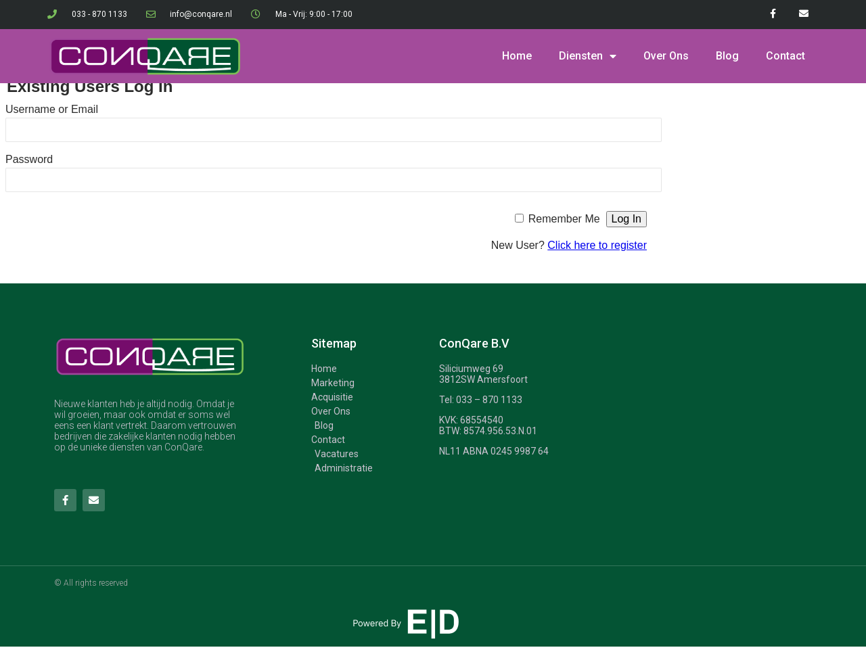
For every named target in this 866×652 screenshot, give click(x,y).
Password (29, 159)
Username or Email (51, 109)
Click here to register (597, 245)
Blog (727, 55)
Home (517, 55)
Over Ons (666, 55)
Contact (785, 55)
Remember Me (564, 219)
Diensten (587, 56)
